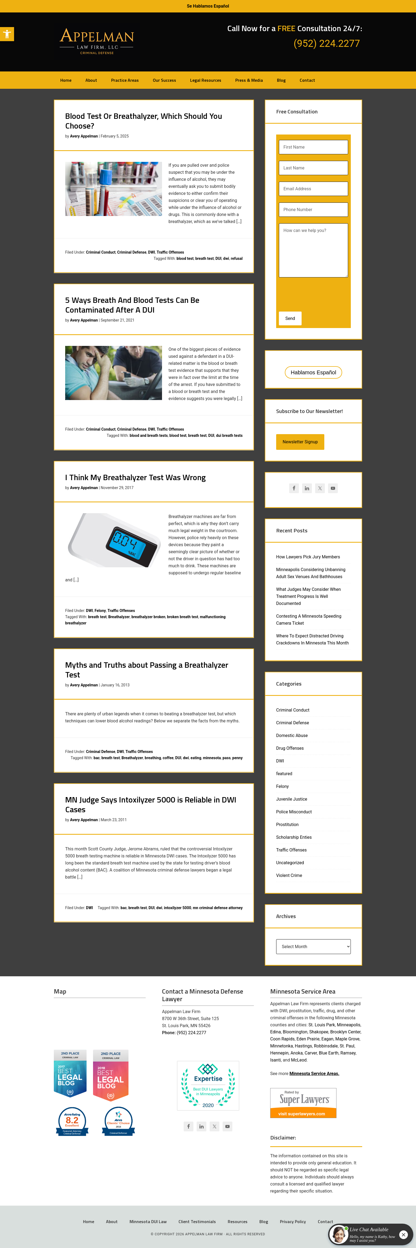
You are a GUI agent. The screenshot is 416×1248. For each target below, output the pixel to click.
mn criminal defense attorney (218, 908)
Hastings (303, 1046)
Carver (311, 1053)
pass (227, 758)
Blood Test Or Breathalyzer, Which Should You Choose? (143, 121)
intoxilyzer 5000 (177, 908)
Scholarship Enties (294, 837)
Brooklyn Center (345, 1031)
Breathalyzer (119, 617)
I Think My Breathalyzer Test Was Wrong (135, 477)
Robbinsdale (326, 1046)
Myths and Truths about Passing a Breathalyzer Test (146, 670)
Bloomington (295, 1031)
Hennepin (279, 1053)
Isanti (275, 1060)
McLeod (299, 1060)
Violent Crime (289, 875)
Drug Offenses (290, 748)
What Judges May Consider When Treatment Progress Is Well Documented (308, 596)
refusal (237, 258)
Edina (275, 1031)
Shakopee (318, 1031)
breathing (153, 758)
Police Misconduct (294, 811)
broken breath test (182, 617)
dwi (226, 258)
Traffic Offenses (170, 252)
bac (97, 758)
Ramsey (348, 1053)
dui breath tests (229, 435)
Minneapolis (348, 1024)
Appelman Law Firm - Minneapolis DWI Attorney (97, 41)
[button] (7, 34)
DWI (151, 252)
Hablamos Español (313, 372)
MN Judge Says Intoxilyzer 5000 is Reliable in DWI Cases (150, 804)
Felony (100, 610)
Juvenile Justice (291, 799)
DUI (218, 258)
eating (196, 758)
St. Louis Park (322, 1024)
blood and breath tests (149, 435)
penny (237, 758)
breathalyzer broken (148, 617)
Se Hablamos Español (208, 6)
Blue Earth (329, 1053)
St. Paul (347, 1046)
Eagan (327, 1038)
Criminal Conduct (100, 252)
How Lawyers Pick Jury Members (308, 556)
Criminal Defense (131, 252)
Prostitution (287, 824)
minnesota (212, 758)
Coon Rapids (282, 1038)
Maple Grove (347, 1038)
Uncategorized (290, 862)
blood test (185, 258)
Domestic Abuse (292, 735)
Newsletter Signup (300, 441)
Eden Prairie (307, 1038)
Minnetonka (281, 1046)
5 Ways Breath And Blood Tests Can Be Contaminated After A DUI (132, 305)
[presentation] (314, 293)
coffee (168, 758)
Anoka (296, 1053)
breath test (204, 258)
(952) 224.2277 (191, 1032)
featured (284, 773)
